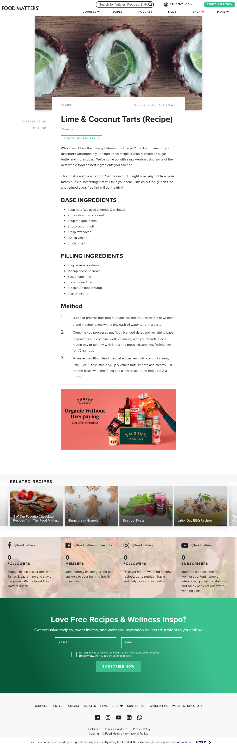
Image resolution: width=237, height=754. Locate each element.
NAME (63, 642)
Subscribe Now (118, 666)
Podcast (145, 11)
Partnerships (158, 706)
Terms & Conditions (116, 729)
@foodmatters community (93, 545)
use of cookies (181, 742)
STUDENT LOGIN (178, 4)
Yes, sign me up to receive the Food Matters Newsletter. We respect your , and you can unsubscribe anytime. (119, 654)
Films (172, 11)
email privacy (86, 655)
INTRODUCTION (34, 121)
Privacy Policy (141, 729)
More (221, 11)
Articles (89, 706)
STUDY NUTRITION (219, 4)
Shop (198, 11)
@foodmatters (24, 545)
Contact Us (135, 706)
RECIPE (66, 105)
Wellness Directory (187, 706)
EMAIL (130, 642)
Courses (89, 11)
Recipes (117, 11)
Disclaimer (93, 729)
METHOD (39, 128)
